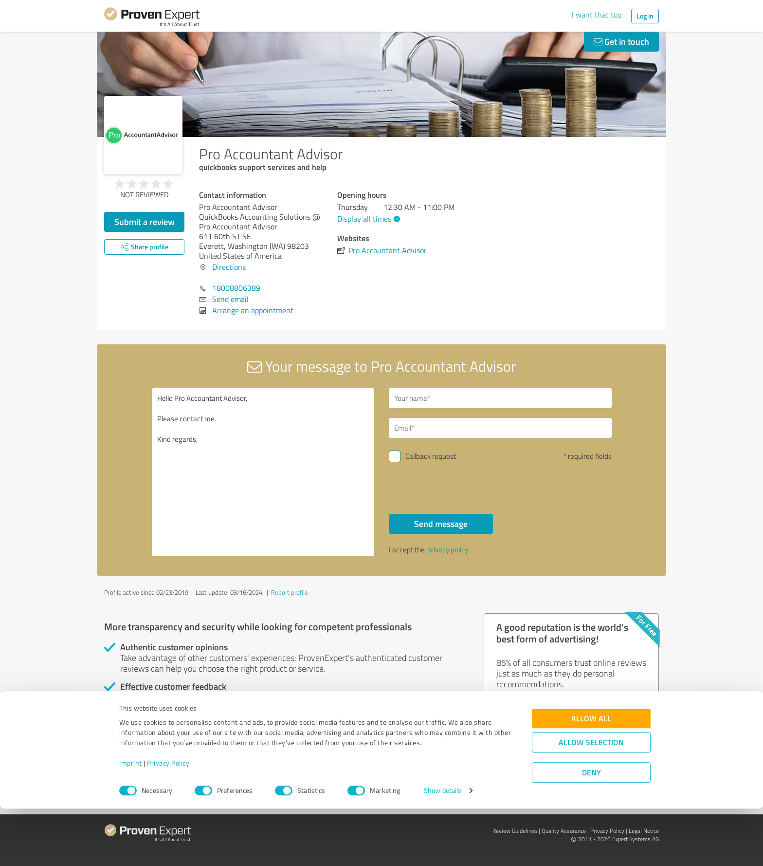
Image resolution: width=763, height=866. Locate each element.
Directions (229, 267)
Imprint (130, 820)
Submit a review (144, 221)
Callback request (430, 456)
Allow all (591, 775)
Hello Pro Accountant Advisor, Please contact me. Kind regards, (263, 472)
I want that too (596, 14)
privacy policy (447, 550)
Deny (591, 829)
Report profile (289, 592)
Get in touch (621, 41)
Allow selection (591, 799)
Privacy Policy (168, 820)
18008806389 (236, 287)
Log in (645, 15)
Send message (441, 523)
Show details (442, 847)
